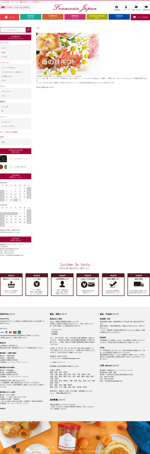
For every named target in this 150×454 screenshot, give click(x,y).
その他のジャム (7, 76)
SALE (4, 52)
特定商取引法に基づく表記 (46, 447)
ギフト (4, 48)
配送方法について (86, 447)
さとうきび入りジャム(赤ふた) (12, 72)
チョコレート (6, 122)
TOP (37, 28)
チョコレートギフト (8, 126)
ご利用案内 (116, 8)
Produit (30, 17)
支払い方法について (67, 447)
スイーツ (3, 117)
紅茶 (2, 137)
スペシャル (4, 43)
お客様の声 (146, 8)
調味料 (2, 102)
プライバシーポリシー (105, 447)
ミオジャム (4, 62)
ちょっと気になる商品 (9, 132)
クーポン (5, 57)
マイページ (126, 8)
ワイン (2, 86)
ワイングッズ (6, 91)
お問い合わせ (136, 8)
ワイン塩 (5, 107)
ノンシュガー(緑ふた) (9, 68)
